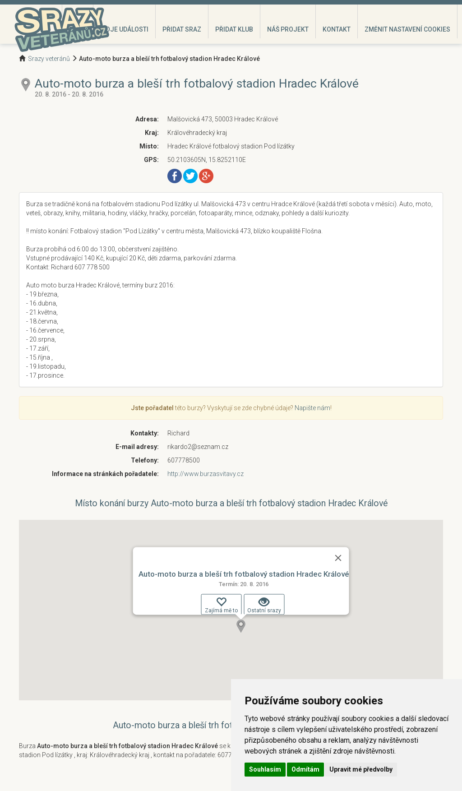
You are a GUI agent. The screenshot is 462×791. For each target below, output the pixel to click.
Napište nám (312, 408)
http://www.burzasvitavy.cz (205, 473)
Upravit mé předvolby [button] (361, 769)
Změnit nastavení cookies (407, 29)
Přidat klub (234, 29)
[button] (241, 626)
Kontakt (337, 29)
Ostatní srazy (264, 605)
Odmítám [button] (305, 769)
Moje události (124, 29)
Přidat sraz (181, 29)
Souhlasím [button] (265, 769)
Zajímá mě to (221, 605)
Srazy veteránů (49, 58)
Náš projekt (288, 29)
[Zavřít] (338, 558)
